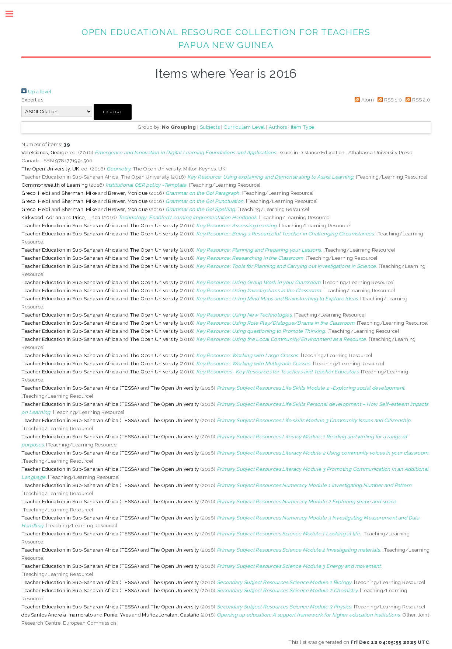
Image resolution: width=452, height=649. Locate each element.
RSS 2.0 (417, 100)
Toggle (13, 14)
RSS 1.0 (388, 100)
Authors (278, 127)
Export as (32, 100)
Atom (363, 100)
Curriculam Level (244, 127)
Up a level (36, 91)
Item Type (302, 127)
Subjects (210, 127)
